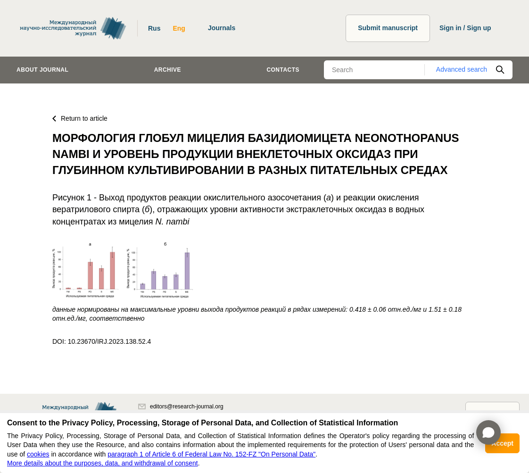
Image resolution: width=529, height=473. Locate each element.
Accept (502, 443)
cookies (38, 454)
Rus (154, 28)
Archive (167, 69)
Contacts (282, 69)
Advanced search (461, 69)
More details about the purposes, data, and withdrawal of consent (102, 463)
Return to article (79, 118)
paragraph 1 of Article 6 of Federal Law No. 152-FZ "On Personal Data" (211, 454)
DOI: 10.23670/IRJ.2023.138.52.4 (101, 341)
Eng (179, 28)
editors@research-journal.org (180, 406)
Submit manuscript (388, 28)
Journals (221, 28)
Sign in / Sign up (465, 28)
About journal (42, 69)
